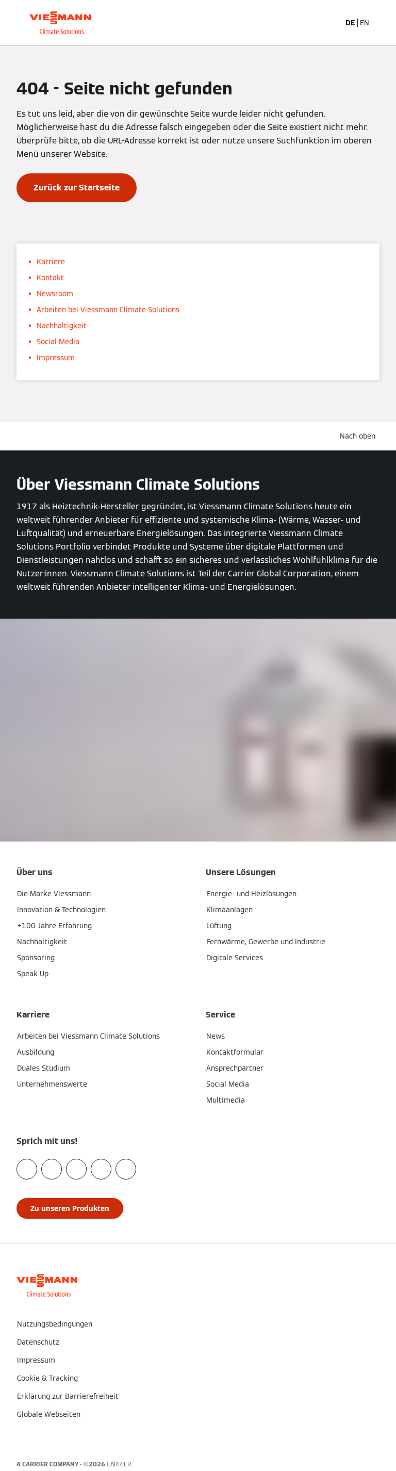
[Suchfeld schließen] (327, 22)
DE (350, 22)
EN (364, 22)
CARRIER (119, 1464)
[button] (198, 1435)
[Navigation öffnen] (383, 23)
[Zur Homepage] (60, 22)
